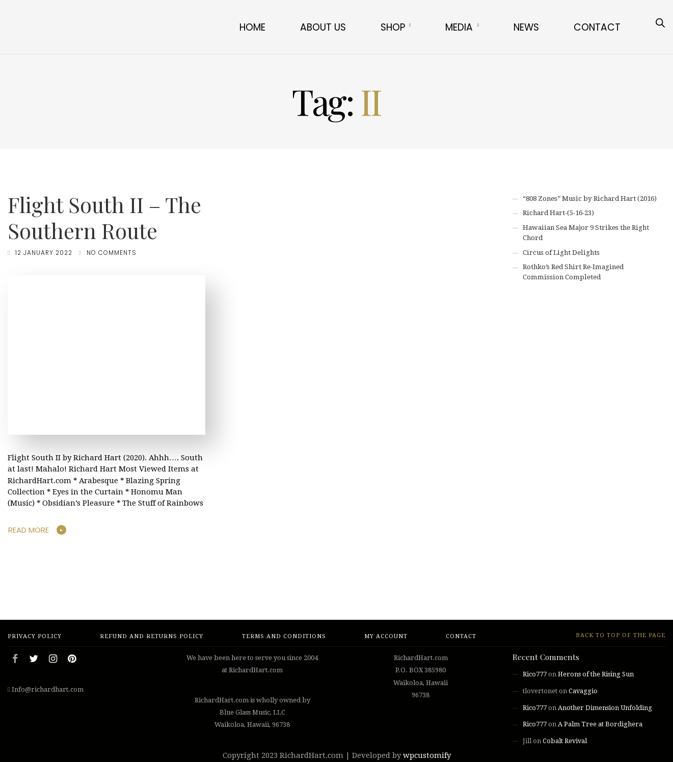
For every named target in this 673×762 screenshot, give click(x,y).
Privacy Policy (35, 636)
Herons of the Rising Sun (596, 674)
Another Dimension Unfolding (605, 708)
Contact (597, 27)
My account (386, 636)
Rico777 (535, 674)
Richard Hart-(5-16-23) (558, 213)
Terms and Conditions (284, 636)
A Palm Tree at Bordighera (600, 724)
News (526, 27)
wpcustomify (427, 755)
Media (459, 27)
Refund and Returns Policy (151, 636)
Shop (393, 27)
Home (252, 27)
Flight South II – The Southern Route (104, 217)
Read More (28, 529)
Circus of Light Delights (561, 252)
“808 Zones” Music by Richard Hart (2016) (590, 198)
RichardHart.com (311, 755)
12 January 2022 (43, 253)
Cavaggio (583, 691)
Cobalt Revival (565, 741)
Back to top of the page (616, 635)
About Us (323, 27)
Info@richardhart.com (48, 689)
